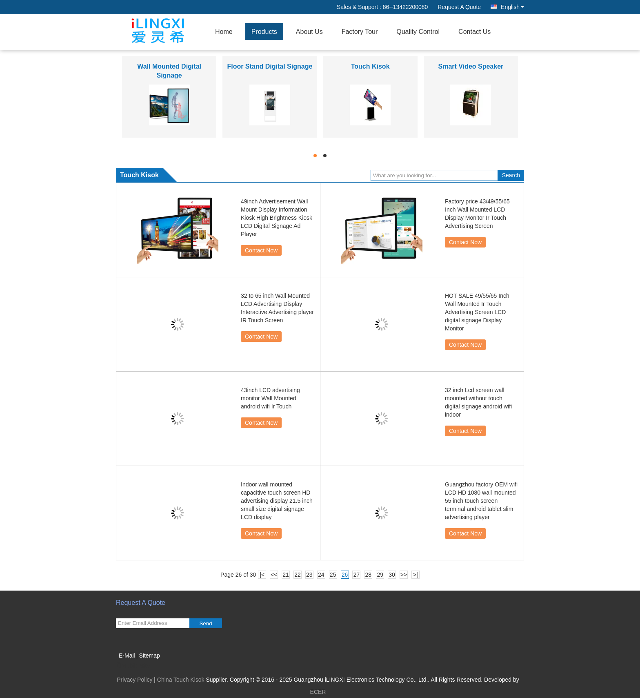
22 (297, 574)
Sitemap (149, 655)
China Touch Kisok (180, 679)
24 (321, 574)
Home (224, 31)
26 (345, 574)
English (512, 7)
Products (264, 31)
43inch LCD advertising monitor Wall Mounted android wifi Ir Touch (270, 398)
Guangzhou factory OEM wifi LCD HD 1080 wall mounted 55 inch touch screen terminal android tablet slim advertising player (481, 500)
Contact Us (474, 31)
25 (333, 574)
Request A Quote (459, 7)
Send (205, 623)
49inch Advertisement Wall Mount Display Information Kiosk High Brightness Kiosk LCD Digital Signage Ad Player (276, 217)
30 (392, 574)
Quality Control (418, 31)
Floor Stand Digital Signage (269, 66)
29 (380, 574)
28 (368, 574)
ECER (318, 692)
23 (309, 574)
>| (415, 574)
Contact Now (261, 250)
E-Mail (127, 655)
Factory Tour (360, 31)
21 (285, 574)
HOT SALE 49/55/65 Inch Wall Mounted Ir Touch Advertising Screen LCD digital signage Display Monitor (477, 312)
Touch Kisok (370, 66)
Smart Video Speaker (470, 66)
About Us (309, 31)
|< (262, 574)
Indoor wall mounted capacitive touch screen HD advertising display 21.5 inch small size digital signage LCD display (277, 500)
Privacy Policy (134, 679)
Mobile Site (133, 665)
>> (403, 574)
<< (274, 574)
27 (356, 574)
